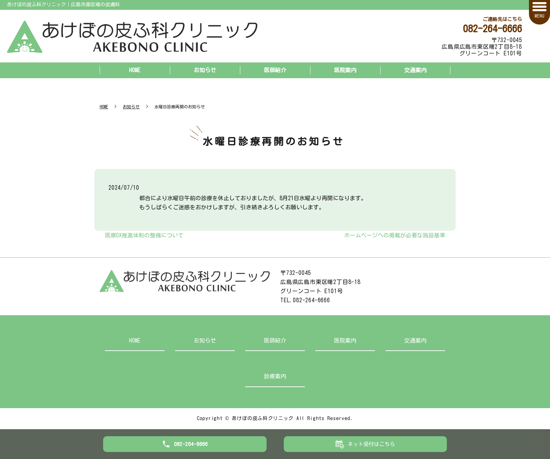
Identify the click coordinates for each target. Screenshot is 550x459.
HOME (134, 70)
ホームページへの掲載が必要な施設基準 (394, 235)
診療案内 (275, 376)
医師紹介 (275, 70)
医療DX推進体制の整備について (144, 235)
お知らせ (205, 70)
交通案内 (415, 70)
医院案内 (345, 70)
